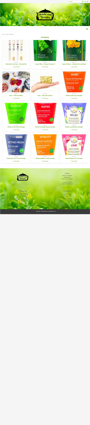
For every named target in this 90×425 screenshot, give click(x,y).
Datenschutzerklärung (67, 198)
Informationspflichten (67, 199)
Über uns (67, 193)
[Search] (83, 1)
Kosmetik (7, 34)
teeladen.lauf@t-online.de (67, 183)
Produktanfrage (67, 194)
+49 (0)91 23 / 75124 (67, 182)
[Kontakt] (87, 1)
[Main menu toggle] (87, 29)
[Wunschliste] (85, 1)
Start (3, 34)
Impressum (67, 196)
